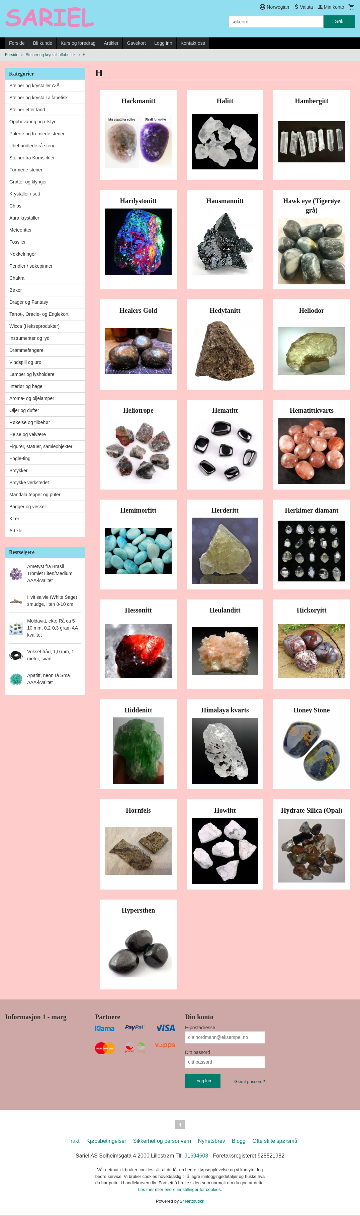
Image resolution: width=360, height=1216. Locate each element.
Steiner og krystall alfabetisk (38, 97)
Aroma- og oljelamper (31, 398)
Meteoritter (20, 230)
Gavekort (136, 43)
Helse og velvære (27, 434)
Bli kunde (43, 43)
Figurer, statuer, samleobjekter (40, 446)
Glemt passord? (249, 1081)
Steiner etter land (27, 109)
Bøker (15, 290)
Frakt (73, 1142)
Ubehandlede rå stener (33, 145)
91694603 (196, 1157)
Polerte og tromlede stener (37, 133)
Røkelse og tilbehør (29, 422)
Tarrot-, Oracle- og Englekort (39, 314)
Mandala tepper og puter (35, 494)
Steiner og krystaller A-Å (34, 85)
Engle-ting (19, 458)
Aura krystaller (24, 218)
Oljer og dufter (24, 410)
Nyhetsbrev (211, 1142)
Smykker (18, 470)
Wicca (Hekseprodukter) (34, 326)
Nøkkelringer (22, 254)
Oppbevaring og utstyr (32, 121)
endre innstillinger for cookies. (193, 1190)
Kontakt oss (193, 43)
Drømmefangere (26, 350)
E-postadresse (200, 1027)
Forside (17, 43)
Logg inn (163, 43)
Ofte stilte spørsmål (275, 1142)
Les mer (146, 1190)
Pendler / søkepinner (31, 266)
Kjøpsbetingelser (106, 1142)
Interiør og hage (25, 386)
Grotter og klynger (28, 181)
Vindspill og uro (25, 362)
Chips (15, 206)
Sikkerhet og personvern (162, 1142)
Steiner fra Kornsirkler (32, 157)
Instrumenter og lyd (29, 338)
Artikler (111, 43)
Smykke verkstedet (29, 482)
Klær (14, 518)
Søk (339, 21)
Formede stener (25, 169)
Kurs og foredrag (78, 43)
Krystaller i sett (24, 193)
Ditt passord (197, 1052)
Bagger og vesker (27, 506)
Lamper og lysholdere (32, 374)
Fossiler (17, 242)
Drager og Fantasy (28, 302)
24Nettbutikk (192, 1202)
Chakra (16, 278)
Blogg (239, 1142)
